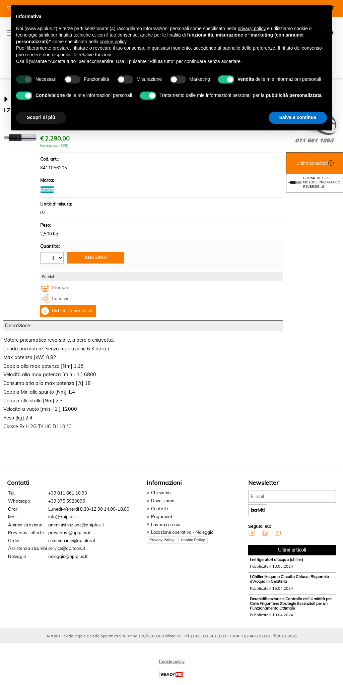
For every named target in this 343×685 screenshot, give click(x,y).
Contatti (159, 512)
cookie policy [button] (113, 41)
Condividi (61, 302)
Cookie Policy (193, 544)
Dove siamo (162, 504)
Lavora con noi (165, 528)
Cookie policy (172, 665)
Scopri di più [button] (41, 117)
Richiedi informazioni (72, 315)
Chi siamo (160, 497)
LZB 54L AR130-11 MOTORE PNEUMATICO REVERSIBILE (314, 186)
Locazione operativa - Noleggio (182, 536)
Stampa (60, 291)
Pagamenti (162, 520)
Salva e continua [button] (297, 117)
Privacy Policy (162, 544)
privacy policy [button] (251, 28)
